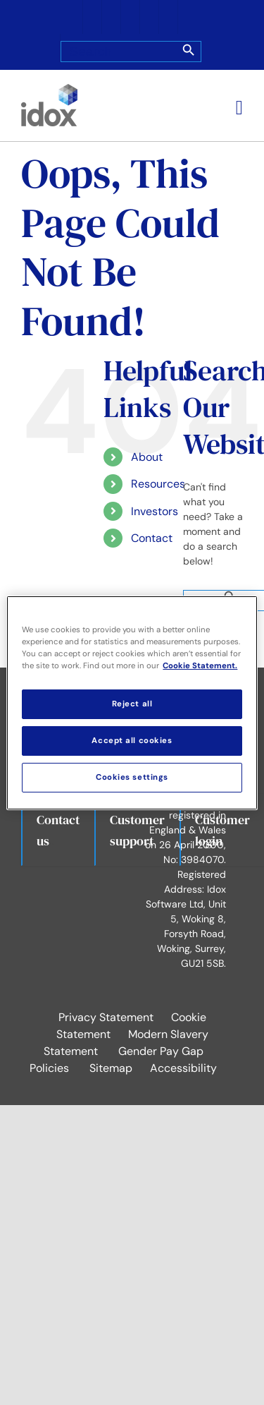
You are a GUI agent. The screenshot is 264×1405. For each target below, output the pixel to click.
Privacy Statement (105, 1017)
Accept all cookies (132, 740)
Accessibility (183, 1068)
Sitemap (110, 1068)
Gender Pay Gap (160, 1051)
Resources (158, 483)
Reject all (132, 704)
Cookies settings (132, 777)
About (147, 457)
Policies (49, 1068)
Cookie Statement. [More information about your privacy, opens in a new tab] (200, 666)
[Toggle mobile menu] (239, 108)
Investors (154, 511)
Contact (151, 538)
